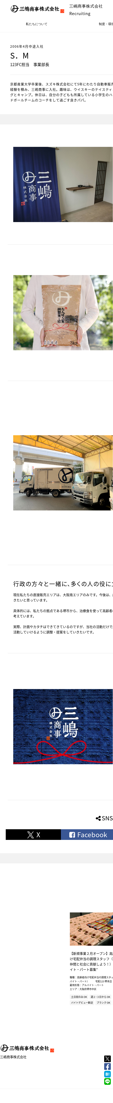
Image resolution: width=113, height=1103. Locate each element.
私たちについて (36, 24)
